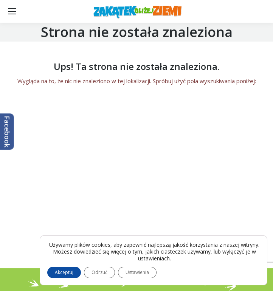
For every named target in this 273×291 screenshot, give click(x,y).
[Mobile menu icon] (12, 11)
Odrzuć (99, 272)
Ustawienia (137, 272)
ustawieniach (154, 258)
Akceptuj (64, 272)
